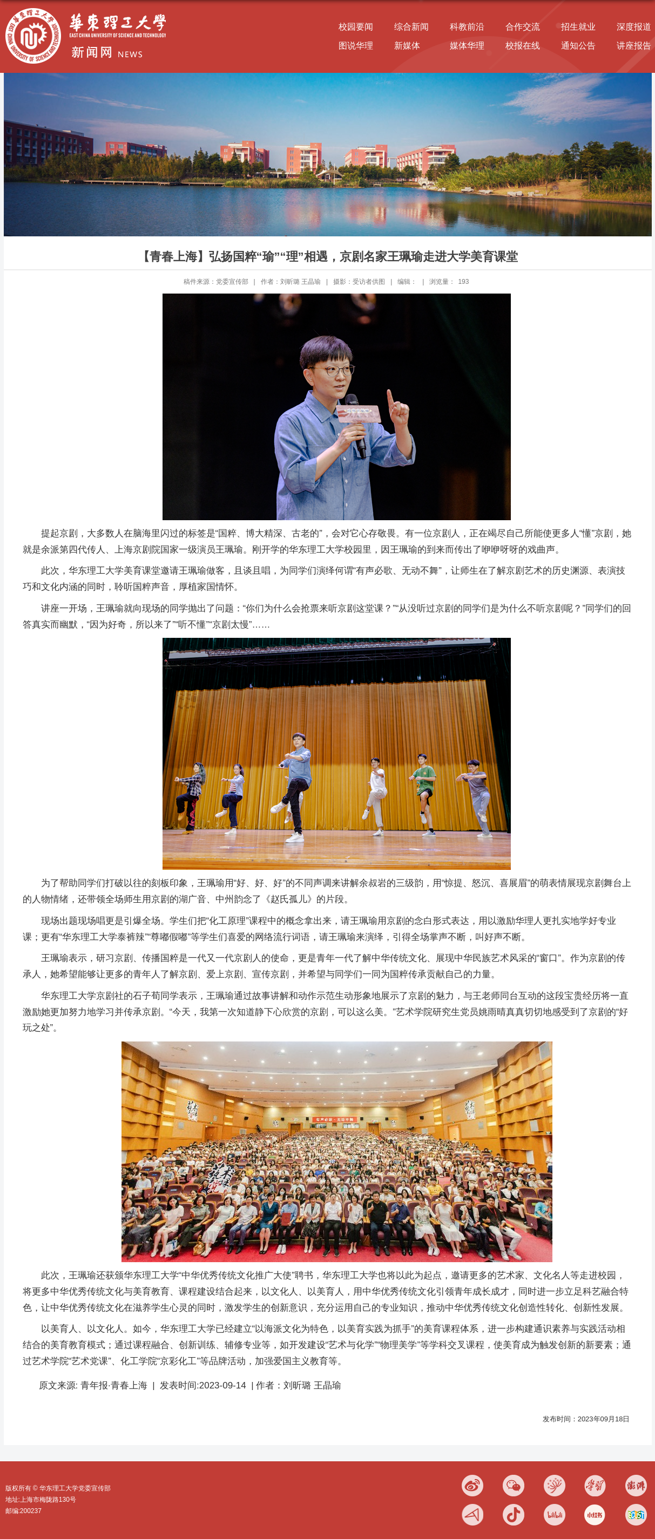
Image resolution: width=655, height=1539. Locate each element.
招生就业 (578, 26)
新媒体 (407, 45)
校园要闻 (356, 26)
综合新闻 (411, 26)
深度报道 (634, 26)
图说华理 (356, 45)
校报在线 (522, 45)
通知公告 (578, 45)
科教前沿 (467, 26)
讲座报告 (634, 45)
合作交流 (522, 26)
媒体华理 (467, 45)
